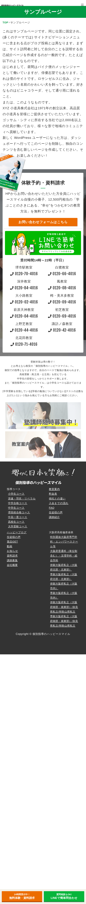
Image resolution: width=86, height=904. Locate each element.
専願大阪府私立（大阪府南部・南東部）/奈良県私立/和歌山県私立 (64, 621)
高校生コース (16, 521)
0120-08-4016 (62, 287)
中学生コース (16, 507)
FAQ (51, 507)
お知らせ (12, 551)
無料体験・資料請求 (22, 896)
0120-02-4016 (24, 302)
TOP (5, 22)
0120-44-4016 (24, 330)
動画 (9, 546)
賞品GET (12, 541)
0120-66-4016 (62, 273)
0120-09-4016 (62, 302)
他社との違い (57, 498)
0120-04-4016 (24, 316)
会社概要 (12, 565)
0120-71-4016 (24, 344)
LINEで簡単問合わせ (64, 896)
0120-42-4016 (62, 330)
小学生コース (16, 493)
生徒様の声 (56, 512)
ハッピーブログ (17, 532)
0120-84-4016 (24, 287)
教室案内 (54, 489)
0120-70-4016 (24, 273)
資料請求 (12, 555)
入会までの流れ (58, 503)
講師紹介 (54, 517)
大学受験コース (17, 526)
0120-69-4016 (62, 316)
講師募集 (12, 560)
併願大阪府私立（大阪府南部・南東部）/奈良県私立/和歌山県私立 (64, 607)
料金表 (53, 493)
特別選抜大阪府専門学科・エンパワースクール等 (64, 541)
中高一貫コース (17, 517)
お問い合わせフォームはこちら (43, 222)
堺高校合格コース (19, 512)
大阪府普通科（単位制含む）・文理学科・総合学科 (63, 556)
